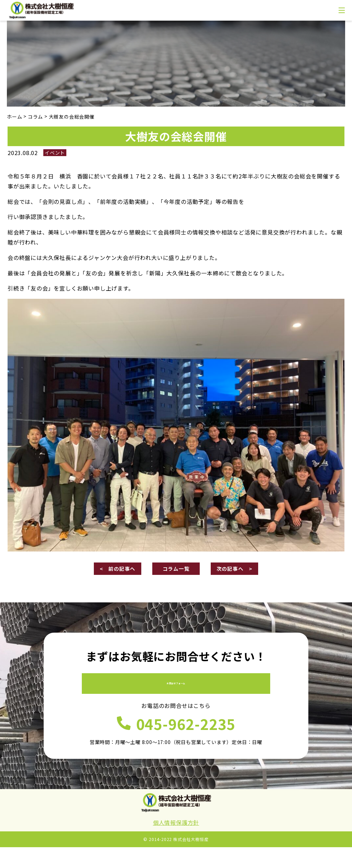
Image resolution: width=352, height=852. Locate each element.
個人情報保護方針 (176, 827)
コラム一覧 (176, 569)
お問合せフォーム (176, 684)
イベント (55, 152)
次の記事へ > (234, 569)
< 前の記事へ (117, 569)
